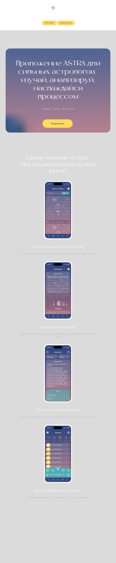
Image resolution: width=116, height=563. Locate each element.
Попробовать (57, 123)
